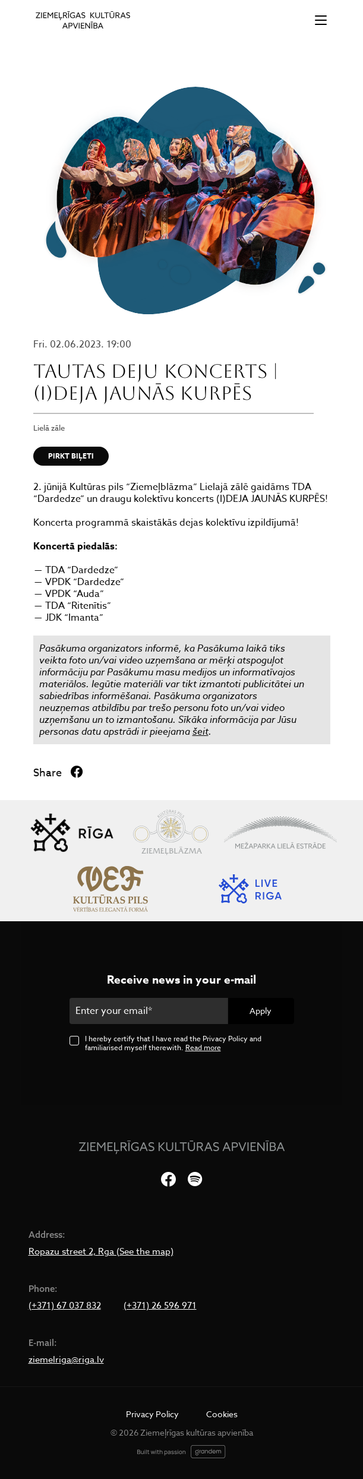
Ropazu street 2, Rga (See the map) (101, 1251)
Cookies (222, 1414)
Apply (261, 1010)
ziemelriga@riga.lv (66, 1359)
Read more (203, 1047)
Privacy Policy (152, 1414)
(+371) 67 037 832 (65, 1305)
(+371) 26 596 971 (160, 1305)
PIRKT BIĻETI (71, 456)
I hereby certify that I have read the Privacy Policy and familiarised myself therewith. (173, 1043)
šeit (200, 731)
